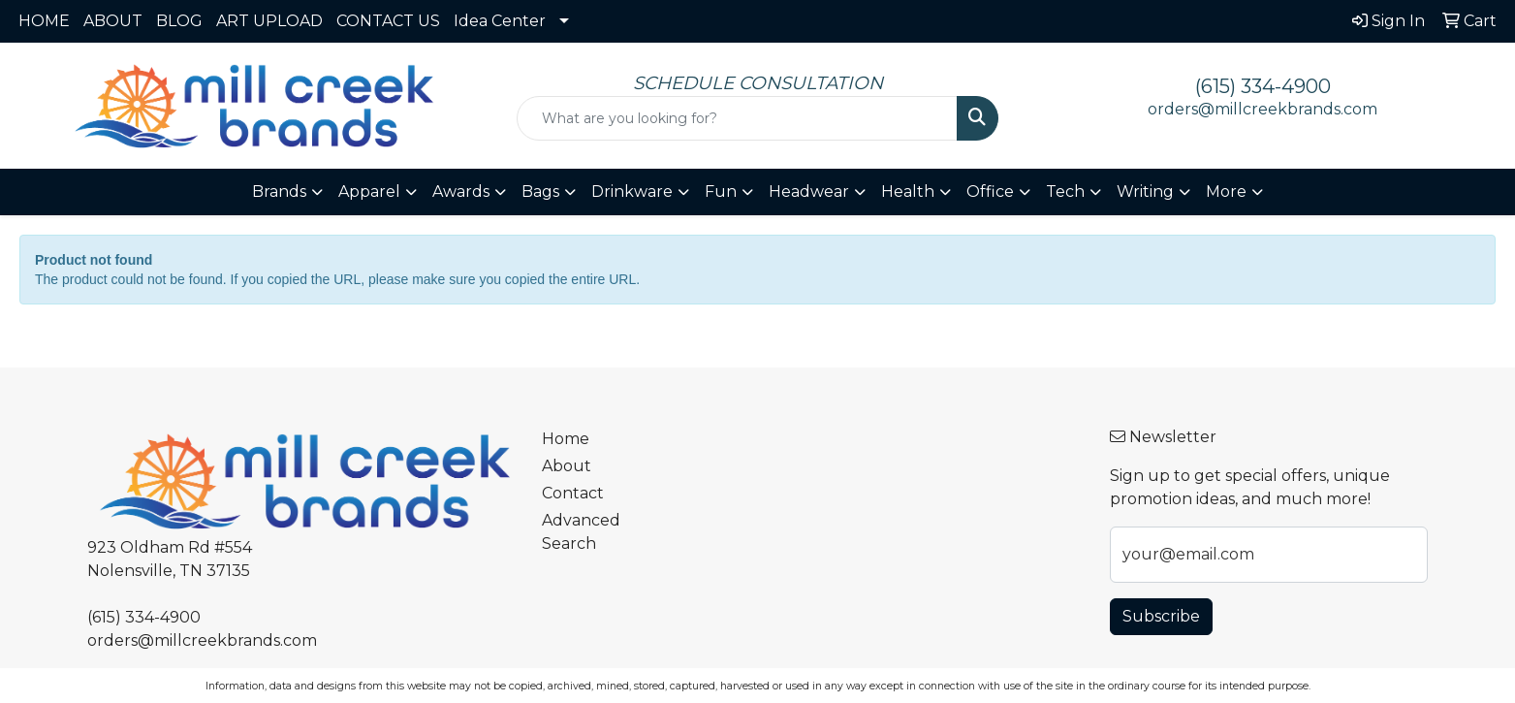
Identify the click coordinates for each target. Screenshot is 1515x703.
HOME (44, 21)
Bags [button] (540, 191)
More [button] (1226, 191)
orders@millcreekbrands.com (1262, 109)
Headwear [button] (809, 191)
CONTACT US (388, 21)
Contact (573, 493)
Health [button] (907, 191)
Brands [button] (279, 191)
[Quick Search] (737, 118)
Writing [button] (1145, 191)
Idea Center (500, 21)
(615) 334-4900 (1263, 86)
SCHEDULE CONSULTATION (758, 83)
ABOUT (112, 21)
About (566, 466)
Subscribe (1161, 616)
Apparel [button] (369, 191)
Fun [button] (721, 191)
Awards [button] (460, 191)
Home (565, 439)
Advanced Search (581, 532)
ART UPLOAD (269, 21)
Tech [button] (1065, 191)
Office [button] (990, 191)
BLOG (179, 21)
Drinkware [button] (632, 191)
